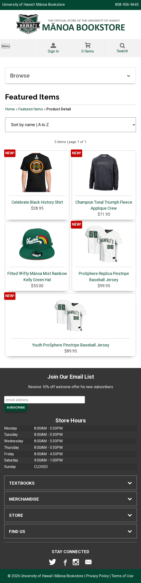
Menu (5, 46)
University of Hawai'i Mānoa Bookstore (33, 4)
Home (10, 109)
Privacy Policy (97, 576)
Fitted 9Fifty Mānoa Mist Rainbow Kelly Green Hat (37, 253)
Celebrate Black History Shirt (37, 179)
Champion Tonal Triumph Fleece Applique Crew (103, 182)
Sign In (53, 51)
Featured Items (30, 109)
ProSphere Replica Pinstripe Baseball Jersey (103, 253)
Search (122, 51)
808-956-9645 (127, 4)
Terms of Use (122, 576)
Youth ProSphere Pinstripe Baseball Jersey (71, 321)
